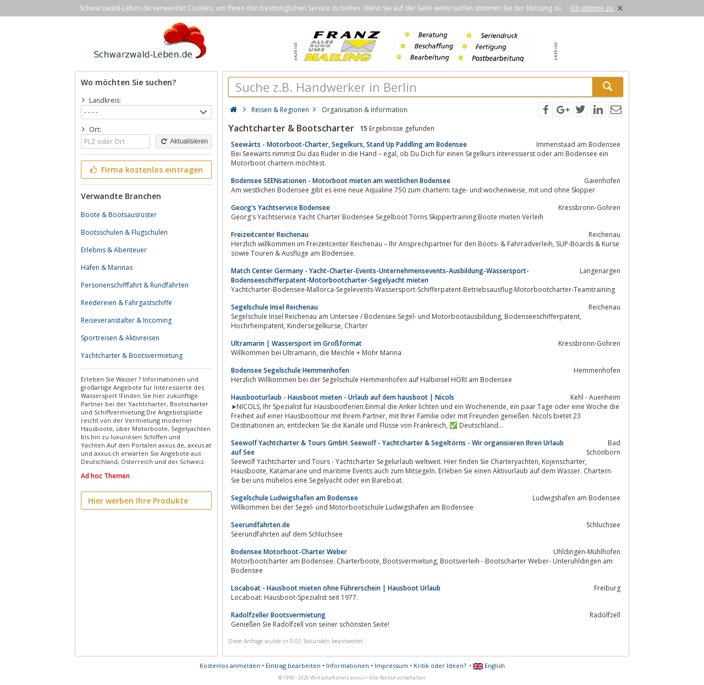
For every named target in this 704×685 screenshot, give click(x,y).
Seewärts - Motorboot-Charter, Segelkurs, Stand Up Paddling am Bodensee (349, 144)
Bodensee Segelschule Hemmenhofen (290, 370)
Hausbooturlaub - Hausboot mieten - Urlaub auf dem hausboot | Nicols (342, 397)
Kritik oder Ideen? (440, 665)
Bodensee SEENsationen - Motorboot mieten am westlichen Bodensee (340, 180)
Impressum (391, 665)
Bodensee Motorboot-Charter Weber (289, 551)
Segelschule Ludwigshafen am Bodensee (294, 497)
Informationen (347, 665)
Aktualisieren (184, 141)
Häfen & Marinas (107, 267)
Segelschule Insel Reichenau (274, 307)
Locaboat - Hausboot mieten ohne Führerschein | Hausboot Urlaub (336, 588)
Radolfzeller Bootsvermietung (278, 615)
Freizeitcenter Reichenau (270, 234)
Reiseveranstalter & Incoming (126, 320)
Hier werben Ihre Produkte (138, 500)
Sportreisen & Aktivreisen (120, 337)
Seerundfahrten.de (260, 524)
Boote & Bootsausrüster (119, 214)
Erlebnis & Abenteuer (114, 250)
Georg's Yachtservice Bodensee (280, 207)
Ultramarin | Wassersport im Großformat (296, 343)
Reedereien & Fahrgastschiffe (126, 302)
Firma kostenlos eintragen (145, 169)
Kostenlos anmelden (230, 665)
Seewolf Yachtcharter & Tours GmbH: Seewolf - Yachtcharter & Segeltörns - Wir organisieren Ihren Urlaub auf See (397, 447)
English (489, 665)
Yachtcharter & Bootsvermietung (132, 355)
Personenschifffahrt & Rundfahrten (135, 285)
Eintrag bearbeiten (293, 665)
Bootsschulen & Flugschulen (124, 232)
